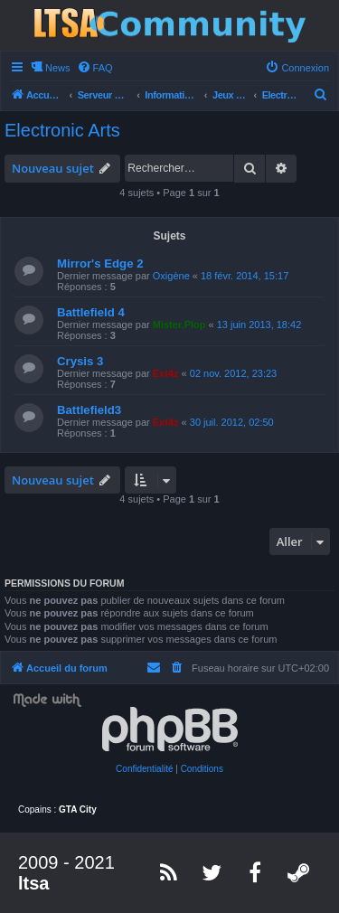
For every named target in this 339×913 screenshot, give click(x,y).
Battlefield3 (89, 410)
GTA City (78, 809)
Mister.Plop (179, 324)
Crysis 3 (80, 361)
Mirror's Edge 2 (100, 263)
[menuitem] (95, 68)
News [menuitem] (58, 67)
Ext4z (166, 373)
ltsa (33, 883)
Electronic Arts (62, 130)
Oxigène (171, 275)
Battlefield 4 (91, 312)
